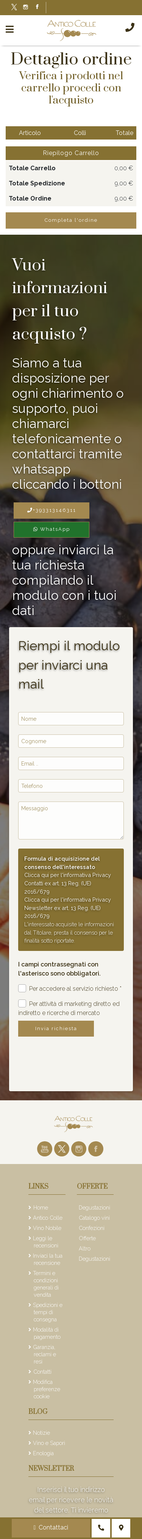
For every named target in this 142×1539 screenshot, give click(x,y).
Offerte (87, 1238)
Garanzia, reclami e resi (44, 1354)
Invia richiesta (56, 1028)
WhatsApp (51, 529)
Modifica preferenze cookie (46, 1389)
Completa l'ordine (71, 220)
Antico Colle (47, 1217)
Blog (37, 1412)
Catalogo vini (94, 1217)
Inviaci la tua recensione (47, 1259)
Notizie (41, 1432)
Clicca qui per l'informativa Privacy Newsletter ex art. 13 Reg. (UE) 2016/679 (67, 907)
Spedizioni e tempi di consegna (47, 1312)
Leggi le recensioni (45, 1242)
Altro (85, 1248)
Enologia (43, 1453)
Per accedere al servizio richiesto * (70, 988)
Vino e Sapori (49, 1443)
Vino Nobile (47, 1228)
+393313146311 (51, 510)
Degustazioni (94, 1207)
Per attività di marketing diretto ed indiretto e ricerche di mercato (69, 1008)
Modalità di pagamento (47, 1333)
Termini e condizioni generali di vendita (46, 1284)
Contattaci (51, 1527)
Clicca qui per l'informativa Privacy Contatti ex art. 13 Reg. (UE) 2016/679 (67, 883)
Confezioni (92, 1228)
